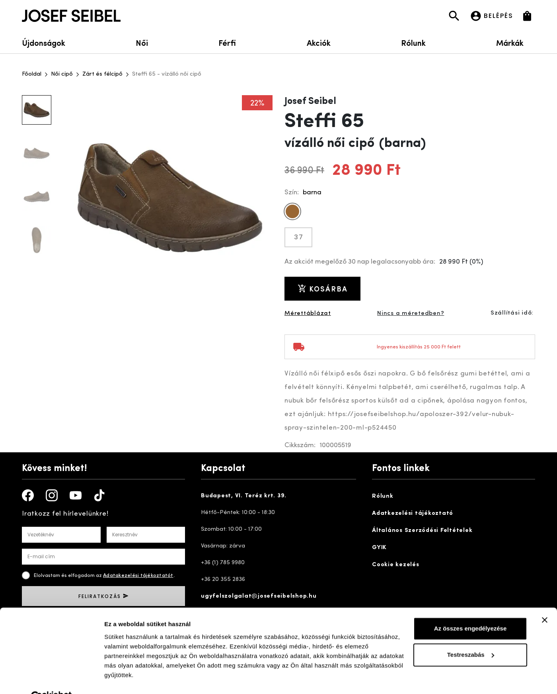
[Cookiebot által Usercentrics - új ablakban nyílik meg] (51, 678)
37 (299, 237)
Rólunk (413, 42)
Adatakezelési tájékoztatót (138, 575)
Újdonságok (43, 42)
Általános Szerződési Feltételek (422, 531)
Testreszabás (470, 636)
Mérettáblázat (307, 314)
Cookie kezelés (395, 565)
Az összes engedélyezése (470, 610)
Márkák (515, 42)
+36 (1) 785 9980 (223, 563)
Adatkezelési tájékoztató (412, 513)
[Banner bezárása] (544, 601)
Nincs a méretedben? (410, 314)
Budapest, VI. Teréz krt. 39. (243, 496)
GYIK (379, 548)
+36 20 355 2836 (223, 580)
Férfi (227, 42)
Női (142, 42)
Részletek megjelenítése (139, 678)
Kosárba (322, 288)
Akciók (319, 42)
